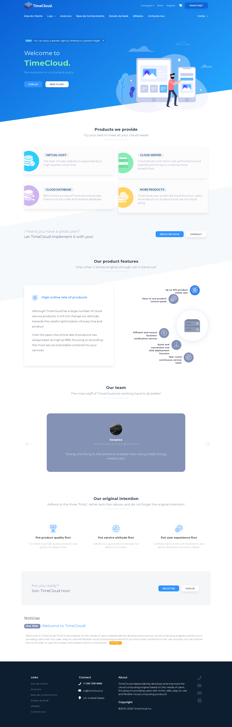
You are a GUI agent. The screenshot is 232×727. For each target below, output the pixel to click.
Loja (51, 16)
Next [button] (204, 442)
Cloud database (58, 189)
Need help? (196, 5)
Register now (169, 234)
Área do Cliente (33, 16)
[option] (69, 63)
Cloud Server (150, 155)
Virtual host (56, 155)
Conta (203, 16)
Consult (196, 234)
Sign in (190, 588)
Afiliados (138, 16)
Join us (33, 84)
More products (152, 189)
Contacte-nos (156, 16)
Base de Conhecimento (90, 16)
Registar (169, 5)
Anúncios (66, 16)
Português (144, 5)
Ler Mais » (116, 643)
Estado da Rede (118, 16)
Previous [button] (28, 442)
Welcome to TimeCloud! (64, 626)
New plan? (57, 84)
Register (168, 588)
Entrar (158, 5)
